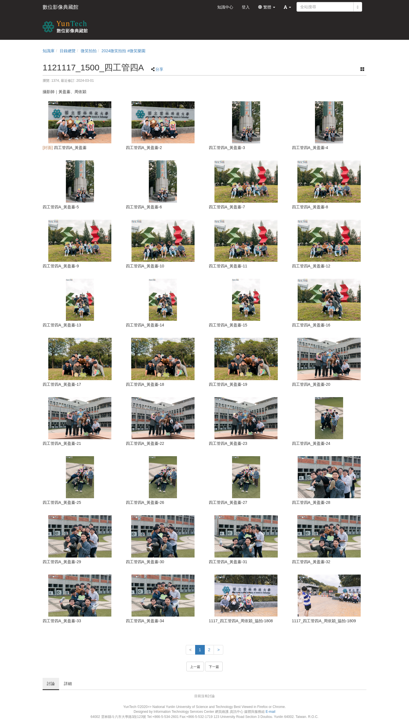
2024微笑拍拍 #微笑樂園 (123, 51)
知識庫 (49, 51)
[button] (287, 7)
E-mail (270, 712)
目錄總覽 (68, 51)
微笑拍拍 (89, 51)
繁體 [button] (266, 7)
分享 (159, 69)
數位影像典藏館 (60, 7)
